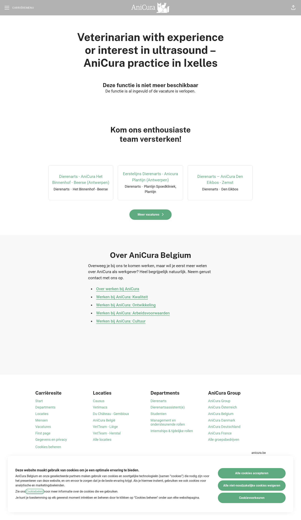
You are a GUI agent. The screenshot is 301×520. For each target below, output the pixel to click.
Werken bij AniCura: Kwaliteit (122, 297)
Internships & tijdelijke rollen (171, 431)
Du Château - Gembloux (111, 414)
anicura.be (258, 453)
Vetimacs (100, 407)
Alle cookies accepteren (251, 473)
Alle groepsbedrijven (223, 440)
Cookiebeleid (34, 491)
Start (39, 401)
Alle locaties (102, 440)
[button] (293, 7)
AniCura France (220, 433)
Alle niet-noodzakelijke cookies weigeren (251, 485)
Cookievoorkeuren (252, 498)
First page (42, 433)
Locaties (41, 414)
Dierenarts (158, 401)
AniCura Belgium (221, 414)
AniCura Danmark (221, 420)
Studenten (158, 414)
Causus (98, 401)
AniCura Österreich (222, 407)
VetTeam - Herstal (107, 433)
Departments (45, 407)
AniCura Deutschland (224, 427)
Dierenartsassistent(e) (167, 407)
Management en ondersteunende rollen (167, 422)
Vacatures (43, 427)
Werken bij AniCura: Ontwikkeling (126, 305)
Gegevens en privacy (51, 440)
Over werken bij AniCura (117, 289)
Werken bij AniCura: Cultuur (121, 321)
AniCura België (104, 420)
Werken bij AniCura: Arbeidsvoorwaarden (133, 313)
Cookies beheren (48, 447)
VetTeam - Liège (105, 427)
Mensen (41, 420)
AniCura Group (219, 401)
